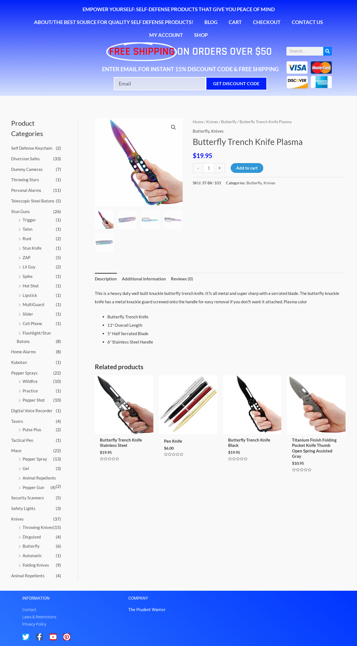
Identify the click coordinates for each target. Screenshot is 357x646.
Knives (17, 518)
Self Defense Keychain (31, 148)
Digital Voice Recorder (31, 410)
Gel (26, 468)
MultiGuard (33, 304)
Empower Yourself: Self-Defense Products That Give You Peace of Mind (179, 9)
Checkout (267, 22)
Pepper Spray (35, 458)
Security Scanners (27, 497)
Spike (28, 276)
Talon (27, 229)
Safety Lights (23, 508)
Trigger (29, 219)
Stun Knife (32, 248)
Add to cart (247, 167)
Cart (235, 22)
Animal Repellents (39, 477)
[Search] (327, 51)
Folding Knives (36, 565)
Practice (30, 390)
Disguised (32, 536)
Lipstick (30, 295)
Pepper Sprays (24, 372)
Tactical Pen (22, 440)
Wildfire (30, 381)
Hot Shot (31, 285)
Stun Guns (20, 211)
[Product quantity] (208, 168)
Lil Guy (29, 266)
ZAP (26, 257)
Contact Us (307, 22)
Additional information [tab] (144, 278)
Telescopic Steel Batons (32, 200)
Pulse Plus (32, 429)
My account (166, 35)
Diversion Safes (25, 158)
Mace (16, 450)
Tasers (17, 421)
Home (198, 121)
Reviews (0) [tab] (182, 278)
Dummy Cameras (27, 169)
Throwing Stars (25, 179)
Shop (201, 35)
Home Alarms (23, 351)
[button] (173, 127)
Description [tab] (106, 278)
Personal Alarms (26, 190)
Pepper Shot (34, 399)
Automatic (32, 555)
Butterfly (31, 546)
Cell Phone (32, 323)
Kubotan (19, 362)
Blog (211, 22)
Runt (27, 238)
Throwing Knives (38, 527)
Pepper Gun (33, 487)
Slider (28, 313)
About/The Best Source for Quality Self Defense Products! (113, 22)
